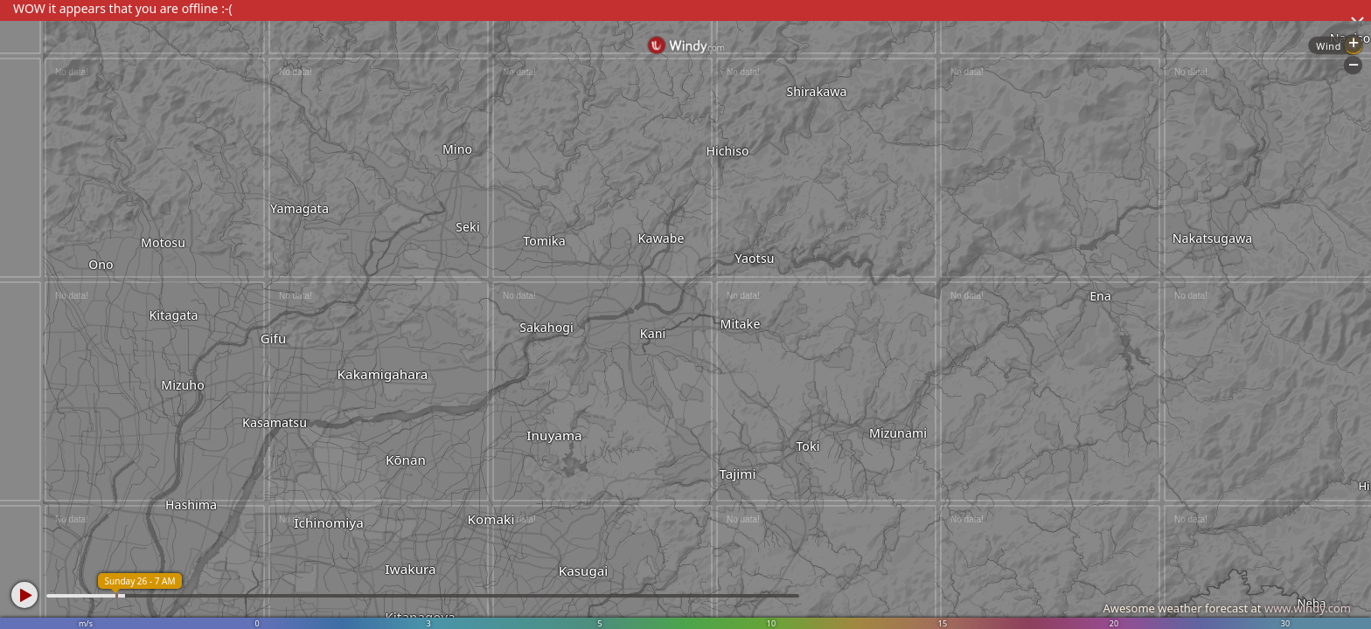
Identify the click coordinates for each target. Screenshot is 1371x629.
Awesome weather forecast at (1227, 608)
